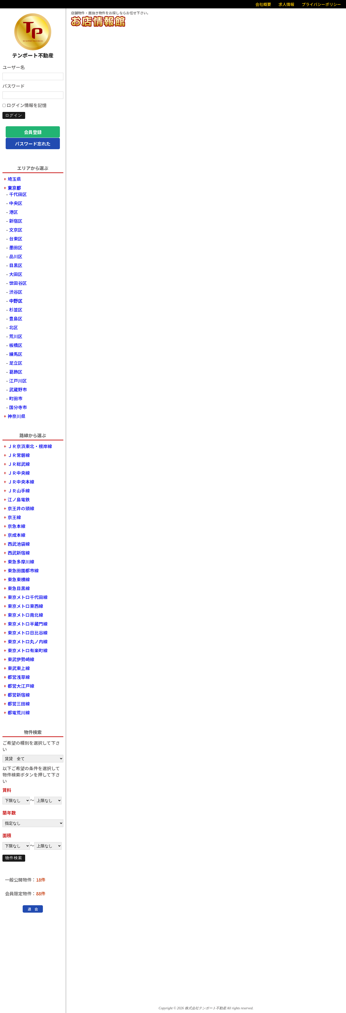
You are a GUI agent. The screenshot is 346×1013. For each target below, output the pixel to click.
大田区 (15, 274)
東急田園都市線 (23, 570)
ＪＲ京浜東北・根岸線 (30, 446)
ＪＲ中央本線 (21, 481)
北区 (13, 327)
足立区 (15, 363)
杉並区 (15, 309)
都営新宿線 (19, 694)
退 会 (33, 908)
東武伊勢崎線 (21, 659)
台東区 (15, 238)
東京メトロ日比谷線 (28, 632)
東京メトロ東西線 (25, 606)
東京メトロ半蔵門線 (28, 623)
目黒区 (15, 265)
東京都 (14, 187)
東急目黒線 (19, 588)
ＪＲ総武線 (19, 464)
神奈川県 (16, 416)
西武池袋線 (19, 544)
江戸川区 (18, 380)
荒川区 (15, 336)
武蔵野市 (18, 389)
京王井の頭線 (21, 508)
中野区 (15, 300)
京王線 (14, 517)
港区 (13, 212)
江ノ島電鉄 (19, 499)
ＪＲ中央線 (19, 473)
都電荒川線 (19, 712)
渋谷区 (15, 292)
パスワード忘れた (33, 143)
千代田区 (18, 194)
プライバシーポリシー (321, 4)
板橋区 (15, 345)
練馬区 (15, 354)
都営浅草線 (19, 677)
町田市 (15, 398)
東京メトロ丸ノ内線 (28, 641)
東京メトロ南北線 (25, 615)
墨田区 (15, 247)
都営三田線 (19, 703)
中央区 (15, 203)
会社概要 (263, 4)
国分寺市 (18, 407)
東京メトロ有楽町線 (28, 650)
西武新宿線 (19, 552)
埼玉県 (14, 179)
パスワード (13, 86)
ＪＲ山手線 (19, 490)
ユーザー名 (13, 67)
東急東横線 (19, 579)
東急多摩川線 (21, 561)
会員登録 (33, 132)
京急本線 (16, 526)
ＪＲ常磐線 (19, 455)
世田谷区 (18, 283)
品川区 (15, 256)
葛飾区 (15, 371)
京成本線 (16, 535)
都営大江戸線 (21, 686)
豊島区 (15, 318)
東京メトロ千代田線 (28, 597)
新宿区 (15, 220)
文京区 (15, 229)
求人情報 (286, 4)
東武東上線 (19, 668)
